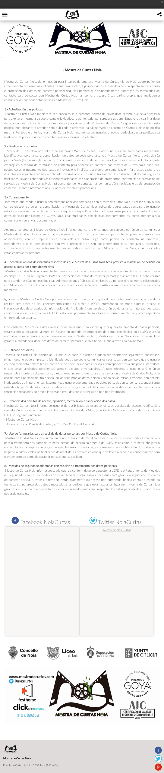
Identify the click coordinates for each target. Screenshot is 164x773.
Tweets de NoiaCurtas (116, 530)
